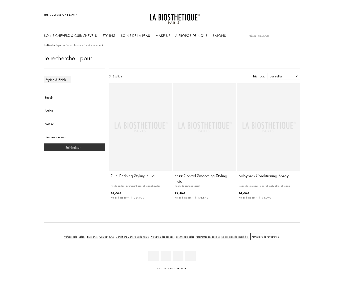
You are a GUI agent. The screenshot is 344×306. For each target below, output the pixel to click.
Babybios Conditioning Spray (263, 175)
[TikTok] (190, 256)
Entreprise (92, 236)
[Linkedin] (153, 256)
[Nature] (74, 123)
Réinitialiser (74, 147)
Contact (103, 236)
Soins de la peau (135, 35)
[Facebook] (166, 256)
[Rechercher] (296, 35)
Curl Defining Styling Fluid (133, 175)
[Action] (74, 110)
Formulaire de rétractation (265, 236)
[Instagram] (178, 256)
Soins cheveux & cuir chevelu (70, 35)
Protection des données (162, 236)
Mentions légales (185, 236)
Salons (219, 35)
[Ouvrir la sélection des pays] (275, 17)
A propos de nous (191, 35)
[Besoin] (74, 97)
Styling (109, 35)
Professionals (70, 236)
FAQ (111, 236)
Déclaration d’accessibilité (235, 236)
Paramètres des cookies (208, 236)
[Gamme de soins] (74, 136)
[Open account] (285, 17)
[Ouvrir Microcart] (295, 17)
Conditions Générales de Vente (132, 236)
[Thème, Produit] (273, 35)
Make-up (163, 35)
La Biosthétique (53, 45)
